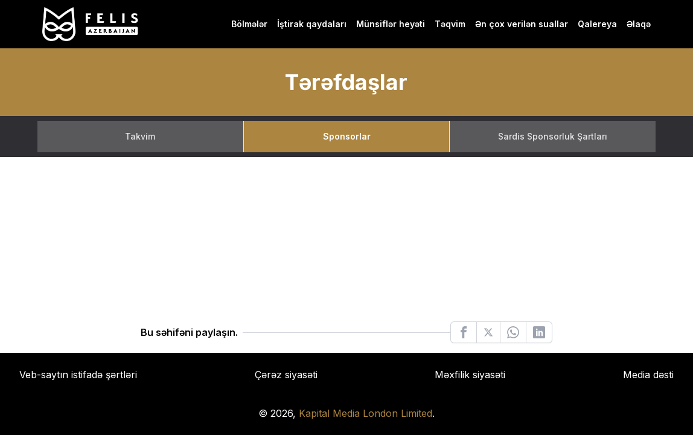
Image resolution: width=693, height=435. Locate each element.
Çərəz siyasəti (286, 375)
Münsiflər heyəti (390, 24)
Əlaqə (639, 24)
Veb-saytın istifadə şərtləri (78, 375)
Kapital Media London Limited (365, 413)
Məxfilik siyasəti (470, 375)
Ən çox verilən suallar (521, 24)
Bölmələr (249, 24)
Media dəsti (648, 375)
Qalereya (597, 24)
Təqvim (450, 24)
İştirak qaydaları (311, 24)
